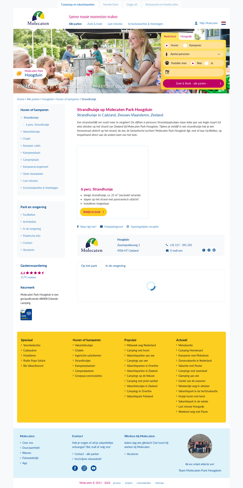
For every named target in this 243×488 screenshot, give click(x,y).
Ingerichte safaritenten (88, 355)
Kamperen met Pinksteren (193, 355)
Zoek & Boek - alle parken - (192, 83)
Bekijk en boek (91, 211)
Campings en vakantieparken (78, 4)
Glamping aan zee (188, 375)
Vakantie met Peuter (190, 365)
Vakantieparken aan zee (140, 355)
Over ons (27, 442)
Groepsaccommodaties (88, 375)
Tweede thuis (110, 4)
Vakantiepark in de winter (193, 401)
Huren (174, 45)
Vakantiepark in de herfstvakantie (198, 391)
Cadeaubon (30, 350)
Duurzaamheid (30, 447)
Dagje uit (132, 4)
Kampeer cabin (31, 145)
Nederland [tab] (170, 36)
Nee (199, 63)
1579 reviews (28, 277)
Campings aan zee (137, 360)
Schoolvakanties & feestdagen (145, 23)
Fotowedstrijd (30, 458)
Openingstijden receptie (143, 226)
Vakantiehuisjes (84, 345)
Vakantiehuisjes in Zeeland (142, 386)
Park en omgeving (33, 207)
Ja (212, 63)
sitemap (159, 483)
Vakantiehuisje (31, 131)
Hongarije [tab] (186, 36)
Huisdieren (29, 355)
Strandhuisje (31, 117)
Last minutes (115, 23)
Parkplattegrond (111, 226)
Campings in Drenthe (139, 391)
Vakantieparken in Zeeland (142, 370)
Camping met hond (138, 350)
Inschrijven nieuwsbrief (88, 458)
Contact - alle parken (87, 454)
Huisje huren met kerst (191, 396)
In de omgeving (32, 228)
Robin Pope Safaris (34, 360)
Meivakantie (185, 345)
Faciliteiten (29, 214)
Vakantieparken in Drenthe (142, 365)
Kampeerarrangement (35, 166)
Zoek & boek (94, 23)
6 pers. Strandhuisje (97, 189)
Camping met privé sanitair (142, 381)
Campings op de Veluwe (141, 375)
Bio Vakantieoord (33, 365)
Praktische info (31, 235)
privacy (117, 483)
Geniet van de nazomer (191, 381)
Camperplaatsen (84, 370)
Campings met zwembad (192, 370)
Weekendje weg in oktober (194, 386)
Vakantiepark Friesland (140, 396)
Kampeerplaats (31, 152)
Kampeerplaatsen (85, 365)
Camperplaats (31, 159)
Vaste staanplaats (33, 173)
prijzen (128, 483)
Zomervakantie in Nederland (195, 360)
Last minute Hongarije (191, 406)
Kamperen (194, 45)
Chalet (26, 138)
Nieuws (26, 452)
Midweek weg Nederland (141, 345)
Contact (27, 242)
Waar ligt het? (86, 226)
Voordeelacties (31, 345)
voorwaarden (144, 483)
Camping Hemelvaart (190, 350)
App (24, 463)
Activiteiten (29, 221)
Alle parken (75, 23)
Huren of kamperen (35, 110)
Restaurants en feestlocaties (162, 4)
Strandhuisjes (83, 360)
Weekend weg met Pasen (193, 411)
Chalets (79, 350)
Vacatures (28, 249)
